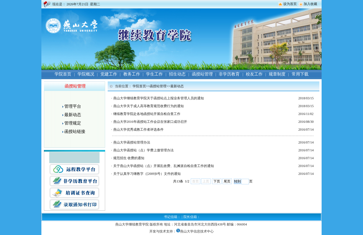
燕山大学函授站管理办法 (131, 142)
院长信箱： (191, 217)
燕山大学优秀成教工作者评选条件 (138, 129)
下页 (216, 181)
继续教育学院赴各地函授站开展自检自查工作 (146, 114)
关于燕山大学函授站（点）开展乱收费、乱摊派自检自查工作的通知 (163, 166)
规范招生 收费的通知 (128, 158)
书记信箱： (172, 217)
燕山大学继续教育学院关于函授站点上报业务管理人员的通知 (158, 98)
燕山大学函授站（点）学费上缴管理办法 (143, 150)
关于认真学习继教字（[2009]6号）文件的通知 (147, 174)
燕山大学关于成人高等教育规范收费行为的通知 (148, 106)
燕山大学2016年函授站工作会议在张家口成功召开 (150, 122)
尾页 (227, 181)
